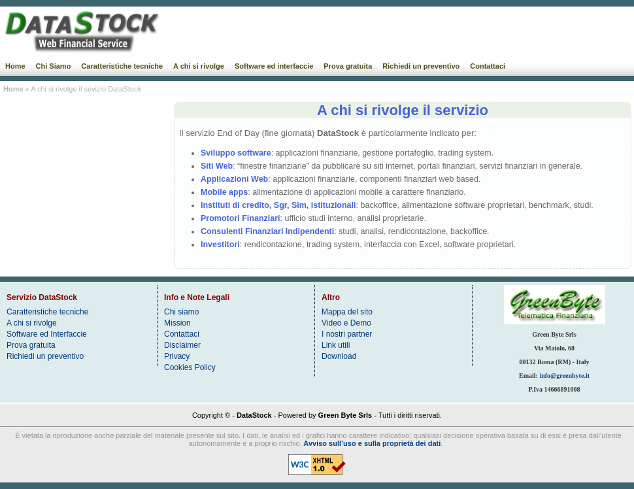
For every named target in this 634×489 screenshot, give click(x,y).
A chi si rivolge (198, 66)
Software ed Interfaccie (47, 334)
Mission (177, 323)
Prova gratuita (348, 66)
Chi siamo (181, 311)
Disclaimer (182, 345)
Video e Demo (346, 323)
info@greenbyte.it (564, 375)
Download (339, 356)
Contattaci (487, 66)
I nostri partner (347, 334)
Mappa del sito (347, 311)
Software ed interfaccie (274, 66)
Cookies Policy (190, 367)
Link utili (336, 345)
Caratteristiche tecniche (122, 66)
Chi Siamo (53, 66)
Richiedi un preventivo (420, 66)
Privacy (177, 356)
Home (15, 66)
